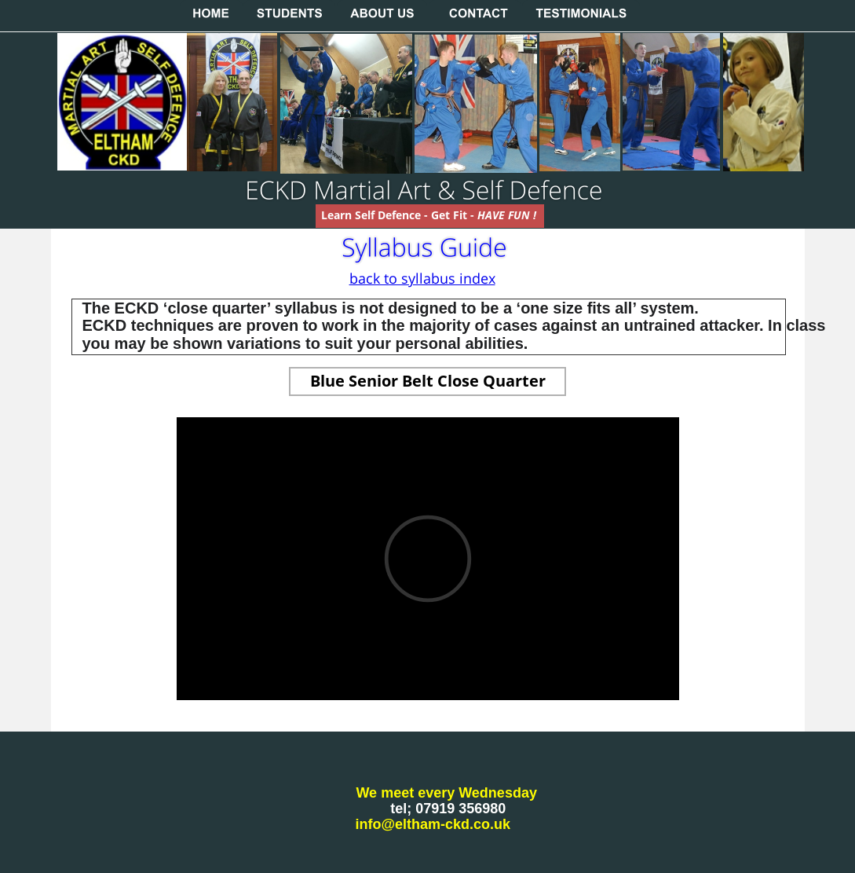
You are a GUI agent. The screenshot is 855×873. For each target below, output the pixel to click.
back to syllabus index (422, 278)
